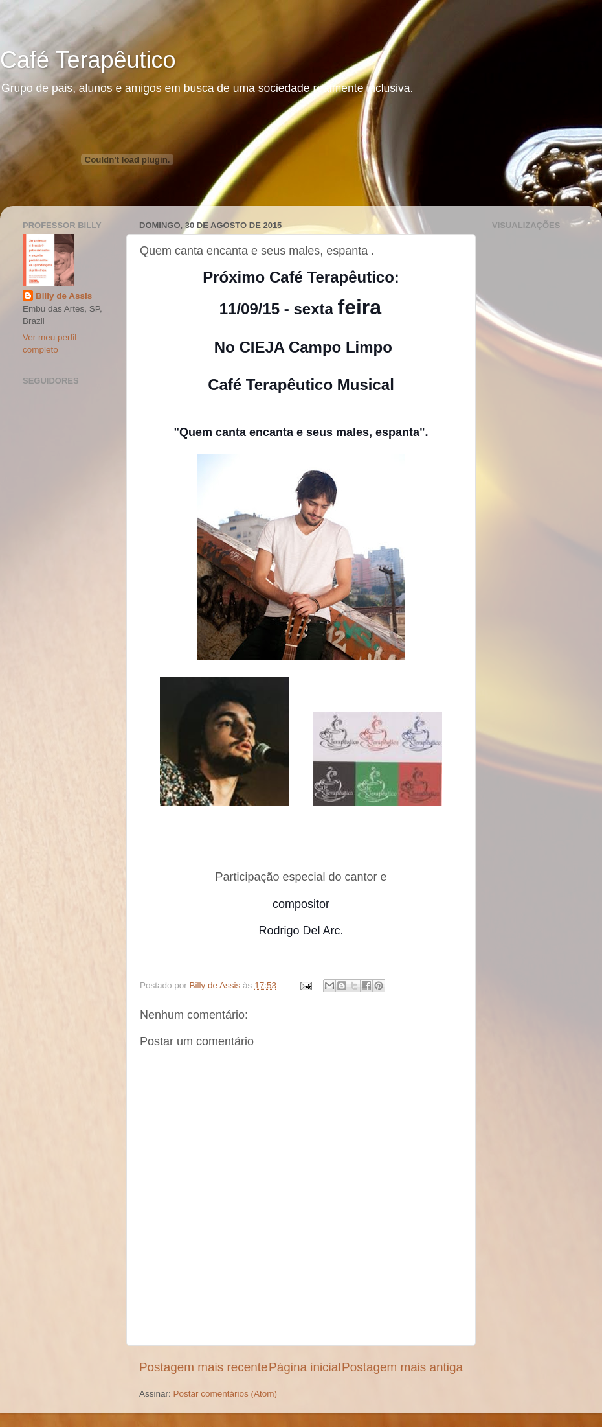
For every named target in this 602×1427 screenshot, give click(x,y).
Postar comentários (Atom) (225, 1393)
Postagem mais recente (203, 1367)
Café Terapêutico (88, 60)
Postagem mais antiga (402, 1367)
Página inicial (304, 1367)
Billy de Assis (64, 296)
